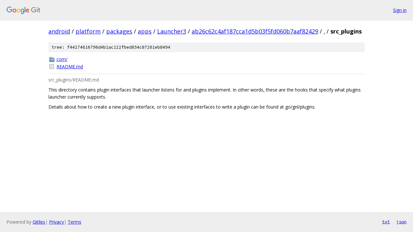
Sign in (400, 10)
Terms (74, 222)
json (401, 222)
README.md (69, 66)
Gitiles (39, 222)
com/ (61, 59)
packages (119, 31)
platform (88, 31)
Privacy (56, 222)
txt (386, 222)
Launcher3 (171, 31)
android (59, 31)
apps (145, 31)
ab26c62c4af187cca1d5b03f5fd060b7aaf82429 (255, 31)
